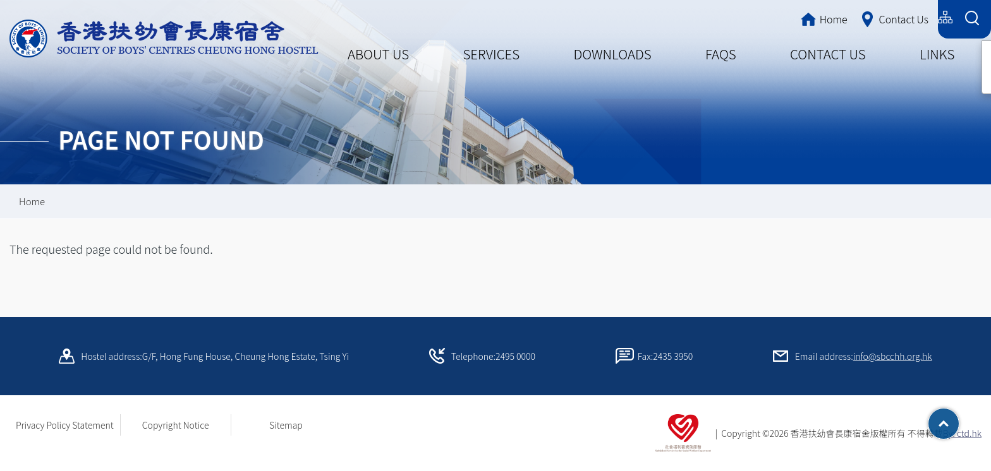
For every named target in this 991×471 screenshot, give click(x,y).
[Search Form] (971, 19)
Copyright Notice (175, 425)
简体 (871, 17)
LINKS (937, 53)
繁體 (834, 17)
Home (32, 201)
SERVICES (491, 53)
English (913, 17)
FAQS (720, 53)
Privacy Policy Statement (65, 425)
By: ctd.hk (962, 433)
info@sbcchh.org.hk (892, 356)
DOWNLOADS (613, 53)
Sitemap (286, 425)
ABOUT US (378, 53)
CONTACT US (827, 53)
